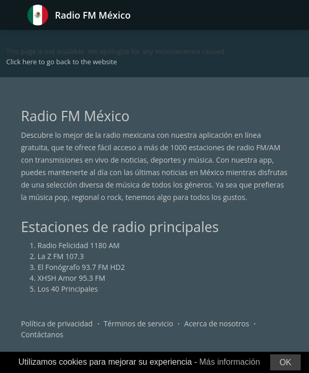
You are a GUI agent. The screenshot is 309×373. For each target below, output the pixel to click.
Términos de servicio (138, 323)
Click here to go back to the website (61, 61)
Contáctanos (42, 334)
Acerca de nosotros (216, 323)
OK (285, 362)
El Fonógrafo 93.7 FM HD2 (81, 267)
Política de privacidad (57, 323)
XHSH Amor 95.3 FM (72, 278)
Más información (229, 361)
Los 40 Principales (68, 289)
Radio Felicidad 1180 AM (79, 245)
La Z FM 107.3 (61, 256)
